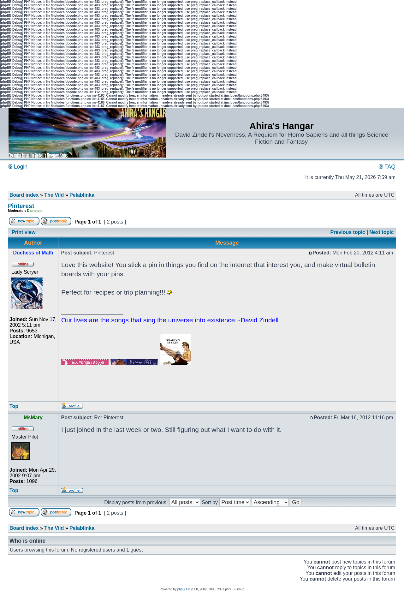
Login (18, 167)
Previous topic (347, 232)
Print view (24, 232)
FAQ (387, 167)
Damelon (34, 210)
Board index (24, 195)
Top (13, 406)
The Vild (54, 195)
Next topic (381, 232)
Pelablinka (81, 195)
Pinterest (21, 205)
